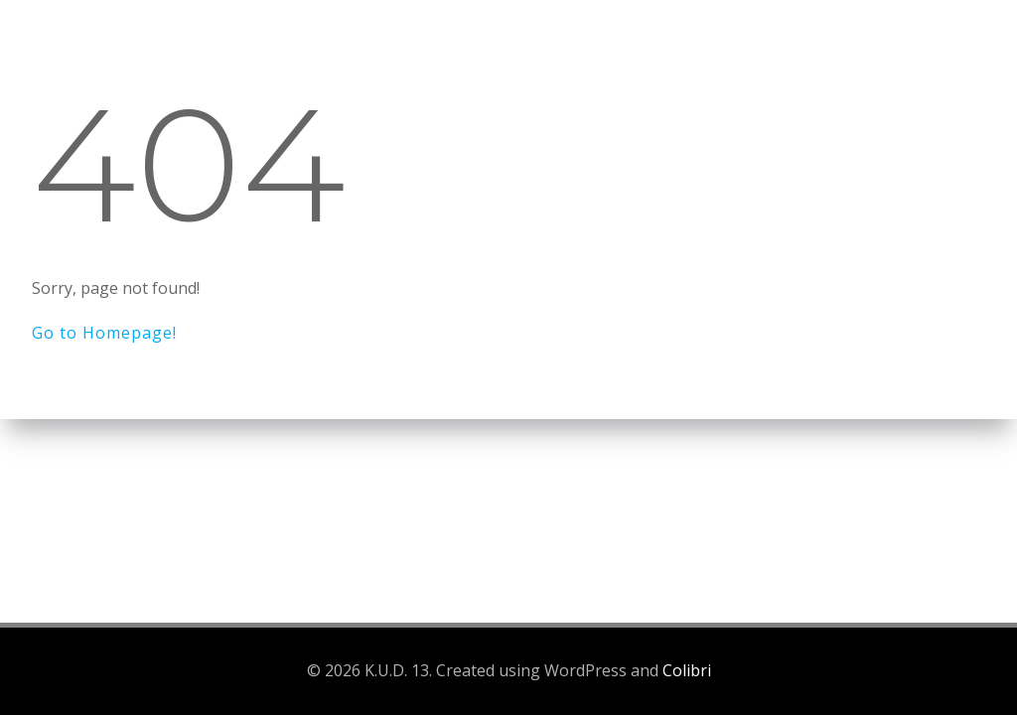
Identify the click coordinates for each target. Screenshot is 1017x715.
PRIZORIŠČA (790, 44)
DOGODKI (509, 44)
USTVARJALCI (650, 44)
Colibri (686, 670)
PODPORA (919, 44)
